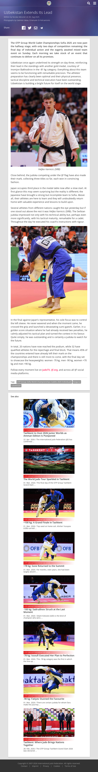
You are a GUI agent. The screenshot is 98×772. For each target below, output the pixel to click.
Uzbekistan (16, 385)
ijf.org (54, 369)
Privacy (46, 766)
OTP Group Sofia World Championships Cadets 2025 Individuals (44, 382)
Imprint (35, 766)
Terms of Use (70, 766)
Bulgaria (76, 382)
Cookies (57, 766)
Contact (24, 766)
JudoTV (46, 369)
